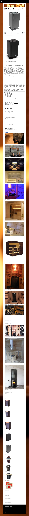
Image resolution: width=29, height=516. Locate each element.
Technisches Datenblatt (10, 102)
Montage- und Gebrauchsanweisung (12, 103)
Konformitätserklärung (10, 104)
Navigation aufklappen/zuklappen (14, 1)
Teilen (6, 132)
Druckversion (6, 506)
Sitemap (11, 506)
